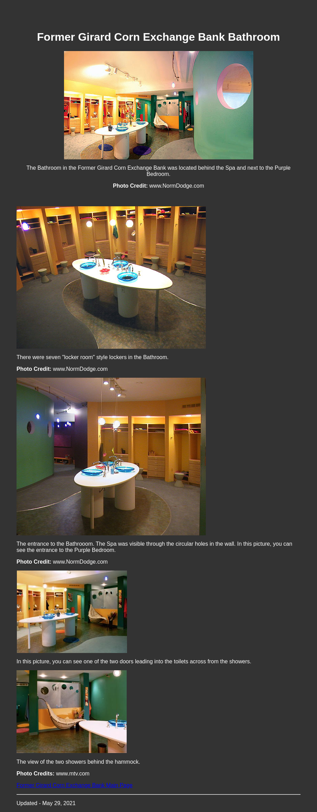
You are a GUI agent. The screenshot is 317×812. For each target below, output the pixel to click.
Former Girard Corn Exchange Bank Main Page (75, 785)
